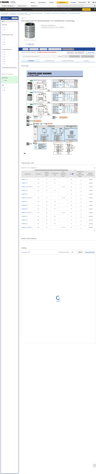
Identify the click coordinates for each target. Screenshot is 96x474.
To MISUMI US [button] (86, 9)
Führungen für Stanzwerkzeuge (35, 13)
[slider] (62, 252)
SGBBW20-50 (24, 209)
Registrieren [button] (62, 2)
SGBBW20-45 (24, 205)
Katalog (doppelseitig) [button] (89, 252)
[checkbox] (9, 28)
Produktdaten (79, 52)
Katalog (31, 44)
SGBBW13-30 (24, 179)
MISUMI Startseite (4, 13)
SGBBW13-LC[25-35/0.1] (27, 186)
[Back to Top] (94, 465)
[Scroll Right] (74, 170)
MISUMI (23, 18)
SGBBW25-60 (24, 223)
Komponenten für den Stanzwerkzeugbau (18, 13)
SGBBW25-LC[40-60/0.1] (27, 227)
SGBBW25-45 (24, 216)
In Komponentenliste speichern (32, 56)
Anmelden (73, 2)
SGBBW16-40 (24, 194)
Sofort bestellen (74, 56)
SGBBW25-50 (24, 220)
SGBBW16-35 (24, 190)
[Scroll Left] (34, 170)
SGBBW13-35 (24, 183)
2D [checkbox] (4, 88)
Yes (4, 30)
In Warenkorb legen (87, 56)
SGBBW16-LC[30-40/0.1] (27, 197)
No (4, 27)
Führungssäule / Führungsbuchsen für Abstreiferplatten (55, 13)
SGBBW (5, 80)
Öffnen (80, 252)
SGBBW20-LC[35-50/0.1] (27, 212)
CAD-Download (91, 52)
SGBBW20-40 (24, 201)
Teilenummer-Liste (50, 60)
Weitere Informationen (68, 60)
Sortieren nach (85, 174)
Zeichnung (31, 60)
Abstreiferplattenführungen (74, 13)
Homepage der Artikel (25, 252)
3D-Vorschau (70, 52)
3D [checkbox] (4, 90)
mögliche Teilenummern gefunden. (47, 52)
